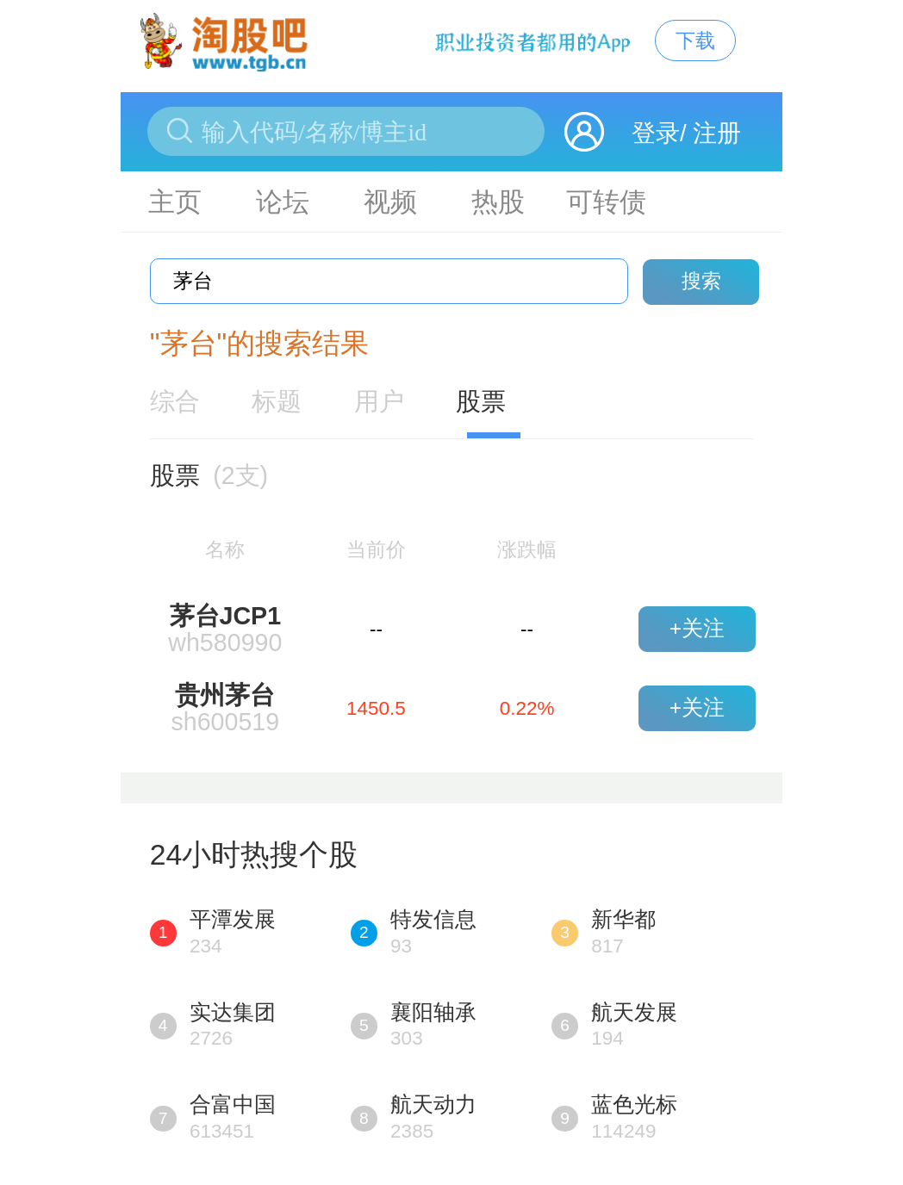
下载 (695, 40)
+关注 (697, 628)
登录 (656, 133)
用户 (379, 401)
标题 (277, 401)
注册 (717, 133)
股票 (481, 401)
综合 (175, 401)
